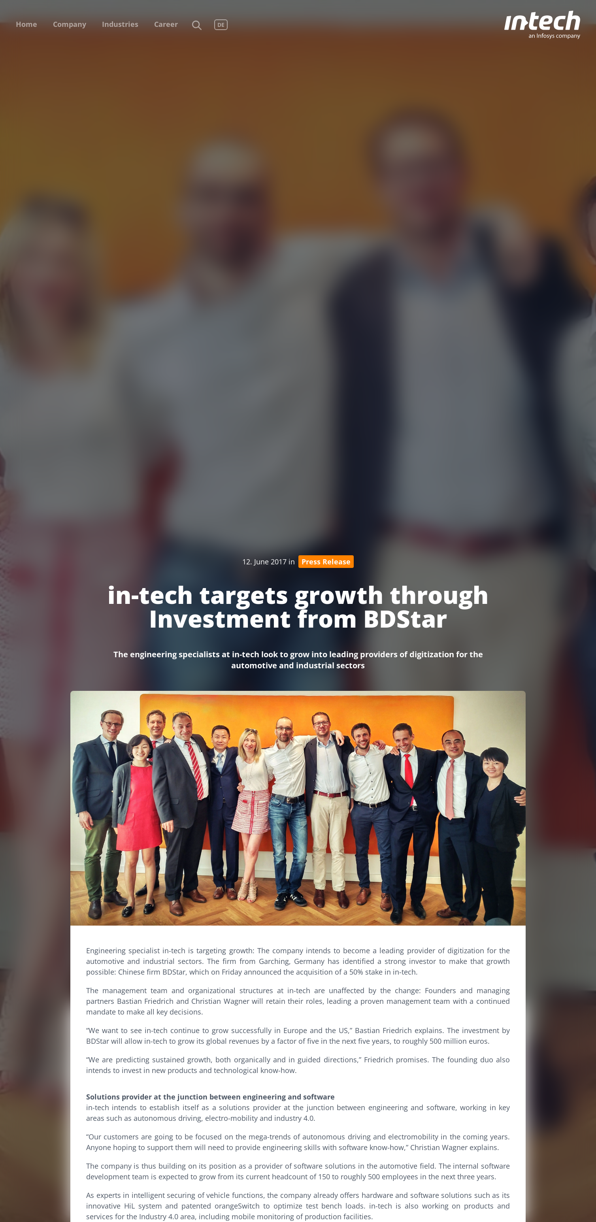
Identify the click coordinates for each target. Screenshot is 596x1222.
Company (69, 24)
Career (166, 24)
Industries (120, 24)
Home (26, 24)
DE (220, 24)
